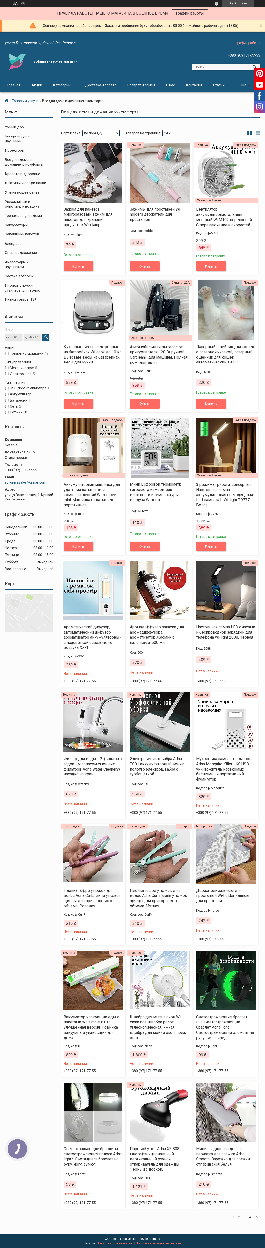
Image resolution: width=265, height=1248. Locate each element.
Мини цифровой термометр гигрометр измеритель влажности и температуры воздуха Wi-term (155, 492)
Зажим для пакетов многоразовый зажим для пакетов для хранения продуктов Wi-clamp (88, 217)
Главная (14, 85)
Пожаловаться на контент (115, 1243)
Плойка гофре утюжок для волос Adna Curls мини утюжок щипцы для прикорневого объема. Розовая (92, 898)
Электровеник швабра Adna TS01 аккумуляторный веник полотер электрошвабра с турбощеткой (157, 766)
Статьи (219, 85)
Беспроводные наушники (17, 138)
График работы (190, 13)
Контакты (194, 85)
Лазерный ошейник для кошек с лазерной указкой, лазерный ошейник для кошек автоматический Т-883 (225, 354)
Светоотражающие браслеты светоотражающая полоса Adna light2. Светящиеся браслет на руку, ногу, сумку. (93, 1156)
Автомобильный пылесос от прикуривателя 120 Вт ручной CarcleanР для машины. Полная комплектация (159, 355)
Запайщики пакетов (22, 234)
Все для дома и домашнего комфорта (24, 162)
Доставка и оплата (100, 85)
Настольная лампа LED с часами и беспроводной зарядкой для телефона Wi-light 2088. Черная (225, 632)
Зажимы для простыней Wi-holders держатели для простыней (156, 214)
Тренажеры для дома (23, 215)
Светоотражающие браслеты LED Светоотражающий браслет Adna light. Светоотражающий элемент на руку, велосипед (225, 1027)
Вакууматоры (16, 225)
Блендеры (13, 243)
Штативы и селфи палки (25, 183)
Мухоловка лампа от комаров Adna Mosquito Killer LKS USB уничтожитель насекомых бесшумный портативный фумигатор (224, 769)
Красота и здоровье (22, 174)
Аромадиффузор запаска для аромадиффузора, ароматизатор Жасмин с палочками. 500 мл (157, 635)
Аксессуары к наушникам (17, 264)
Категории (61, 85)
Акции (37, 85)
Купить (78, 266)
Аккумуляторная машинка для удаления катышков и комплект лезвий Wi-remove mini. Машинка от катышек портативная (92, 494)
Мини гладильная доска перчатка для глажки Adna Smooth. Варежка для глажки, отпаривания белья (223, 1156)
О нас (170, 85)
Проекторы (14, 150)
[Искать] (254, 67)
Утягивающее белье (22, 192)
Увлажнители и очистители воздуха (22, 204)
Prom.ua (154, 1239)
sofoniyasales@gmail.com (25, 482)
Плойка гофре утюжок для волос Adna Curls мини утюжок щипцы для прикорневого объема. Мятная (158, 898)
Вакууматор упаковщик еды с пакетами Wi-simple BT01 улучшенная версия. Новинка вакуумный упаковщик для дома (91, 1027)
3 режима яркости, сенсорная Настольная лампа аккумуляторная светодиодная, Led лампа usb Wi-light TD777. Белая (225, 494)
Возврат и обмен (141, 85)
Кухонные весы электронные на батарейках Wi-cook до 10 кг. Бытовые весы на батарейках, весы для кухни (93, 354)
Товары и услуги (25, 101)
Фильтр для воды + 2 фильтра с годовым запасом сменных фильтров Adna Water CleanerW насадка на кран (93, 766)
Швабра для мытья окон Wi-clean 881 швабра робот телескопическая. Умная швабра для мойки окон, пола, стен (158, 1027)
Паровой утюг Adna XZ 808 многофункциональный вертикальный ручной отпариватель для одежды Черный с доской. (154, 1159)
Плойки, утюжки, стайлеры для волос (22, 288)
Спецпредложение (21, 252)
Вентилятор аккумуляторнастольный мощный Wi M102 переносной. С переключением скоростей (224, 217)
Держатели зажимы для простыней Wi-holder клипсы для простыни (222, 895)
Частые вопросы (19, 276)
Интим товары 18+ (21, 299)
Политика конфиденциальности (158, 1243)
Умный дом (14, 127)
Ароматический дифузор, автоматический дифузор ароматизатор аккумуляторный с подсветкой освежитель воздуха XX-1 (92, 637)
